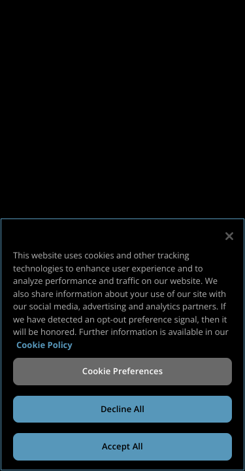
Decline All (122, 409)
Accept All (122, 446)
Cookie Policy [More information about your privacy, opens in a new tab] (44, 345)
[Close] (229, 236)
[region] (122, 344)
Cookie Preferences (122, 371)
